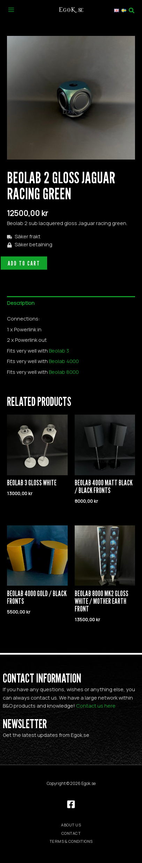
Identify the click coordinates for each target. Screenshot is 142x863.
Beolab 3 (59, 350)
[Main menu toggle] (11, 9)
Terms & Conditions (71, 841)
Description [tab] (21, 302)
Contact (71, 833)
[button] (133, 9)
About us (71, 824)
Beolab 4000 (64, 360)
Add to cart (24, 263)
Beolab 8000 (64, 371)
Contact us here (95, 705)
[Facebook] (71, 804)
